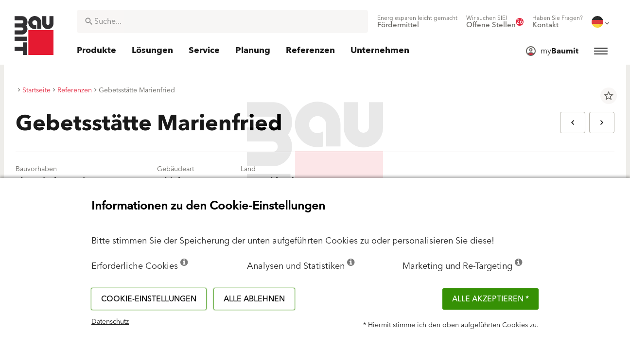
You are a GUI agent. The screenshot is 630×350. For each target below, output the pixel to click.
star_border (608, 96)
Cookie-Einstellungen (148, 299)
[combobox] (222, 21)
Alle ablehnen (254, 299)
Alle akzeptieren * (490, 299)
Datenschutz (110, 322)
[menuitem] (417, 22)
